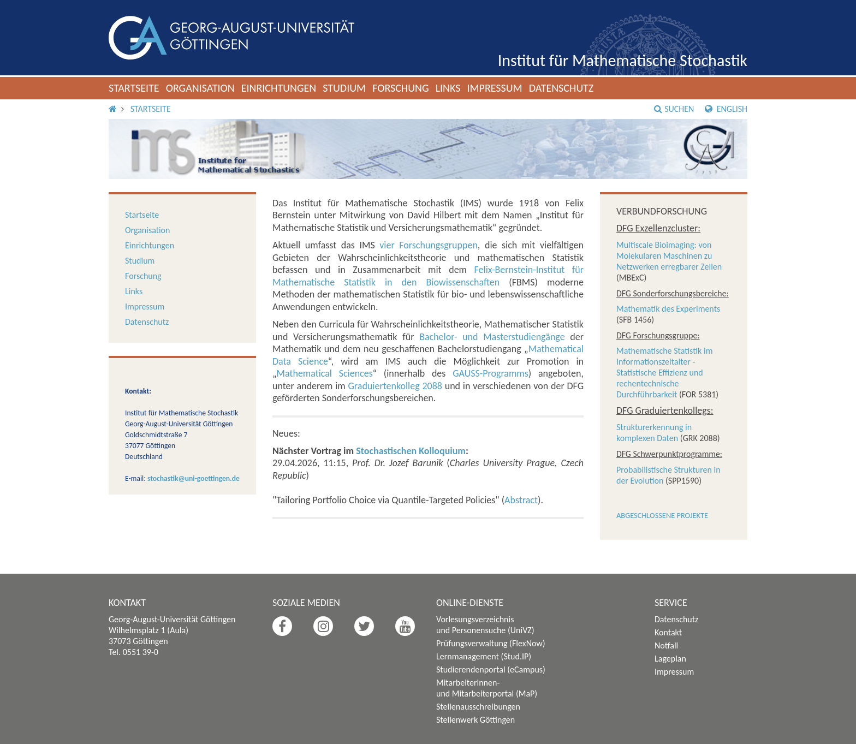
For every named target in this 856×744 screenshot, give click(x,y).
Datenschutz (561, 87)
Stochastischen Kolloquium (411, 451)
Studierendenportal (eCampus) (490, 669)
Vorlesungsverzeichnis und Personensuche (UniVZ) (485, 624)
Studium (344, 87)
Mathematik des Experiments (668, 308)
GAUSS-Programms (490, 373)
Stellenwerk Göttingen (475, 720)
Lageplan (670, 658)
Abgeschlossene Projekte (662, 515)
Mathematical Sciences (325, 373)
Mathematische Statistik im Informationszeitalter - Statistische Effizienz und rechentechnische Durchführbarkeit (664, 373)
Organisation (200, 87)
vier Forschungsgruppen (428, 245)
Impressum (494, 87)
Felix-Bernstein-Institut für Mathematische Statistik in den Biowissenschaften (428, 276)
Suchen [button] (674, 109)
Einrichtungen (279, 87)
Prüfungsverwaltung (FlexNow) (490, 643)
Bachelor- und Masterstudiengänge (492, 337)
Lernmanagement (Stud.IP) (483, 656)
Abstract (521, 500)
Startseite (134, 87)
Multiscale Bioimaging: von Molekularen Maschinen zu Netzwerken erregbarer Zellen (669, 256)
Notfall (666, 645)
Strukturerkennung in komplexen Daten (654, 432)
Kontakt (668, 632)
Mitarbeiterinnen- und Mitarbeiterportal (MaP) (486, 688)
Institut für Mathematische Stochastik (622, 60)
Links (448, 87)
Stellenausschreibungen (478, 706)
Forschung (400, 87)
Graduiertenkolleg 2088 (395, 386)
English (726, 109)
